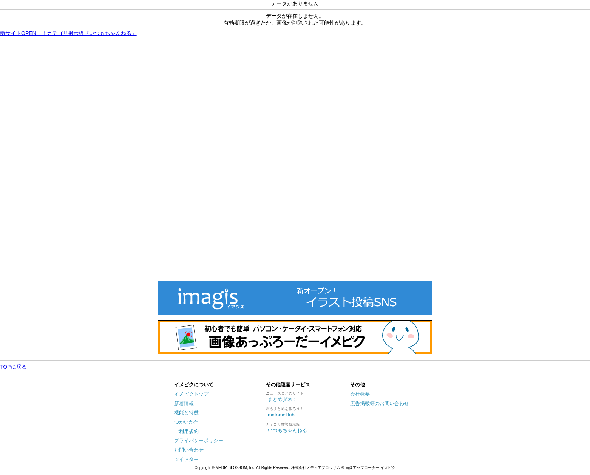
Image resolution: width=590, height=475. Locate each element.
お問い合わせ (189, 450)
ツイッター (186, 459)
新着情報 (184, 403)
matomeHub (281, 415)
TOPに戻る (13, 367)
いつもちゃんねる (287, 430)
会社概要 (360, 394)
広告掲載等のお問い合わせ (379, 403)
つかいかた (186, 422)
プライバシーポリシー (198, 440)
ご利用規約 (186, 431)
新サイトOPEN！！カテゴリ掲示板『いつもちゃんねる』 (68, 33)
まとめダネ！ (282, 399)
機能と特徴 (186, 412)
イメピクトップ (191, 394)
